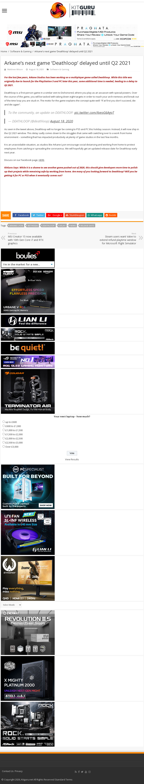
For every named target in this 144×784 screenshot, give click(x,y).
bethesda (33, 225)
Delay (62, 225)
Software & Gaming (20, 51)
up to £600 (11, 422)
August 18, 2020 (61, 121)
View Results (72, 459)
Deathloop (49, 225)
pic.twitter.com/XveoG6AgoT (94, 112)
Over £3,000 (11, 446)
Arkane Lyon (16, 225)
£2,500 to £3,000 (14, 442)
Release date (87, 225)
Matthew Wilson (15, 69)
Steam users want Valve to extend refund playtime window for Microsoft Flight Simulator (117, 238)
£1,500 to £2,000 (14, 434)
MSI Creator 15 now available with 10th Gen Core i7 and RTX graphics (26, 238)
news (73, 225)
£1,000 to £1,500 (14, 430)
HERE (41, 160)
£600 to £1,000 (13, 426)
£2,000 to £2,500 (14, 438)
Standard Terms (63, 779)
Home (4, 51)
